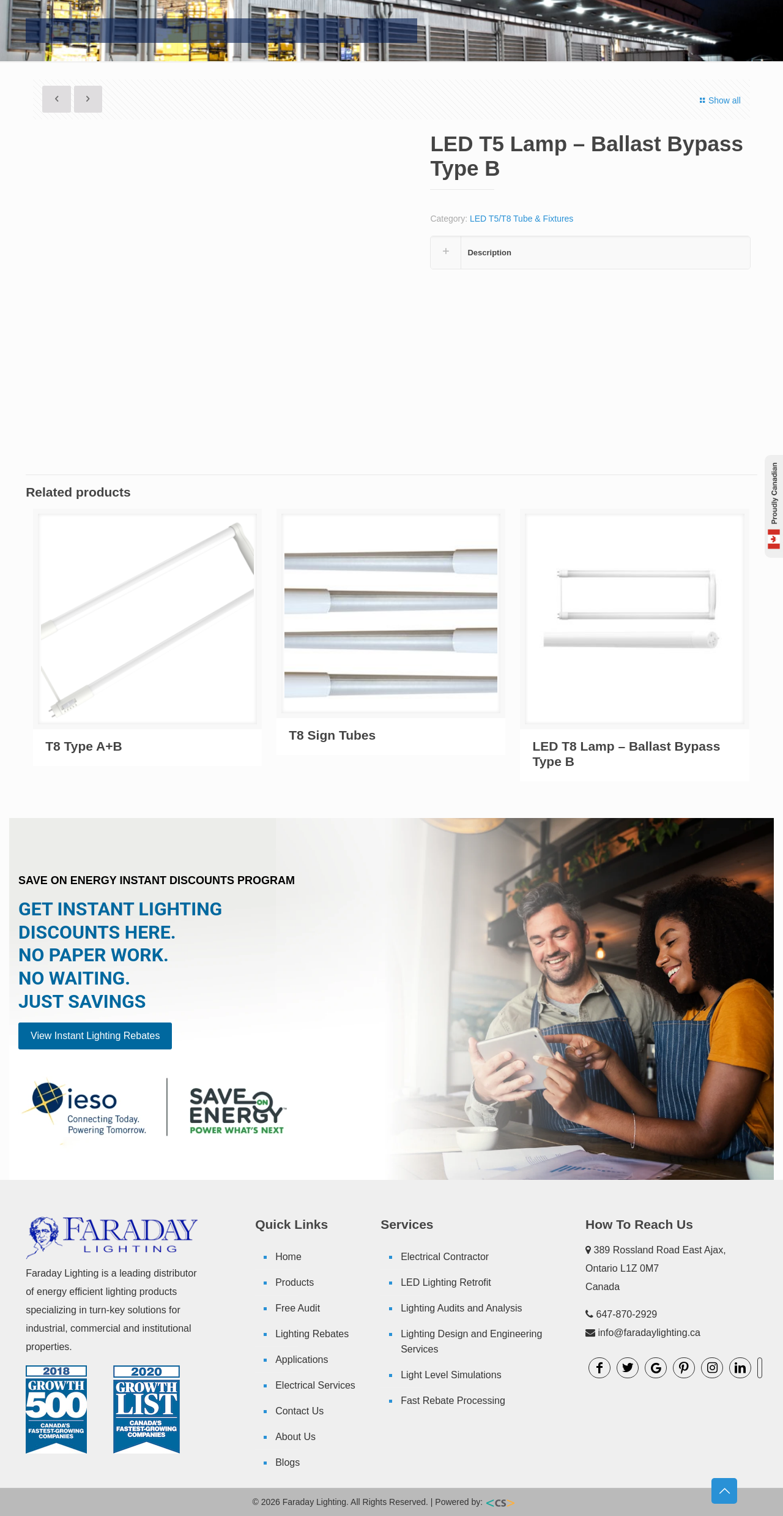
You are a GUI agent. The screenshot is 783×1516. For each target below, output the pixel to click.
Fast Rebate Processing (453, 1400)
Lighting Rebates (312, 1334)
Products (294, 1282)
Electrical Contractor (445, 1256)
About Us (295, 1437)
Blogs (287, 1462)
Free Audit (297, 1308)
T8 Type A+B (83, 746)
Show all (718, 100)
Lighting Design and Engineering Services (471, 1341)
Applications (301, 1359)
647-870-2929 (627, 1314)
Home (288, 1256)
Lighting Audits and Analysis (461, 1308)
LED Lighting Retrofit (446, 1282)
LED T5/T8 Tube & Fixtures (521, 218)
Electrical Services (315, 1385)
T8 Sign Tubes (332, 735)
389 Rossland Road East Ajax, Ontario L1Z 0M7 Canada (655, 1268)
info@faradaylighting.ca (649, 1332)
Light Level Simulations (451, 1375)
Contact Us (299, 1411)
